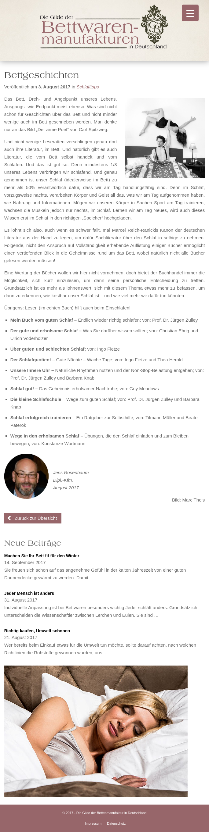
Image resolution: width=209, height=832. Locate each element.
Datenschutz (116, 823)
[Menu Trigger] (190, 13)
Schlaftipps (87, 86)
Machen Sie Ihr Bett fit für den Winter (41, 555)
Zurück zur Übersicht (36, 518)
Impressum (93, 823)
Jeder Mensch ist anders (29, 593)
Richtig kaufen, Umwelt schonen (37, 630)
